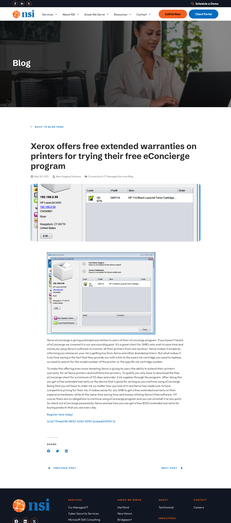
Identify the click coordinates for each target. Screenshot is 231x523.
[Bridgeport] (138, 519)
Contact (143, 14)
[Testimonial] (176, 507)
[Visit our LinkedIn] (22, 3)
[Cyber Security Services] (93, 513)
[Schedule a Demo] (204, 3)
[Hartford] (138, 507)
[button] (49, 451)
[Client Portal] (203, 14)
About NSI (70, 14)
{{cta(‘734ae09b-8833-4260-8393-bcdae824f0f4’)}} (81, 421)
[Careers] (206, 507)
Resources (122, 14)
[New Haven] (138, 513)
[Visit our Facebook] (15, 3)
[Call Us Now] (173, 14)
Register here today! (60, 414)
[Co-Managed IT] (93, 507)
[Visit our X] (28, 3)
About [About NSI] (163, 500)
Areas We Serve (96, 14)
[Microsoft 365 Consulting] (93, 519)
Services (49, 14)
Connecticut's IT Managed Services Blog (110, 176)
